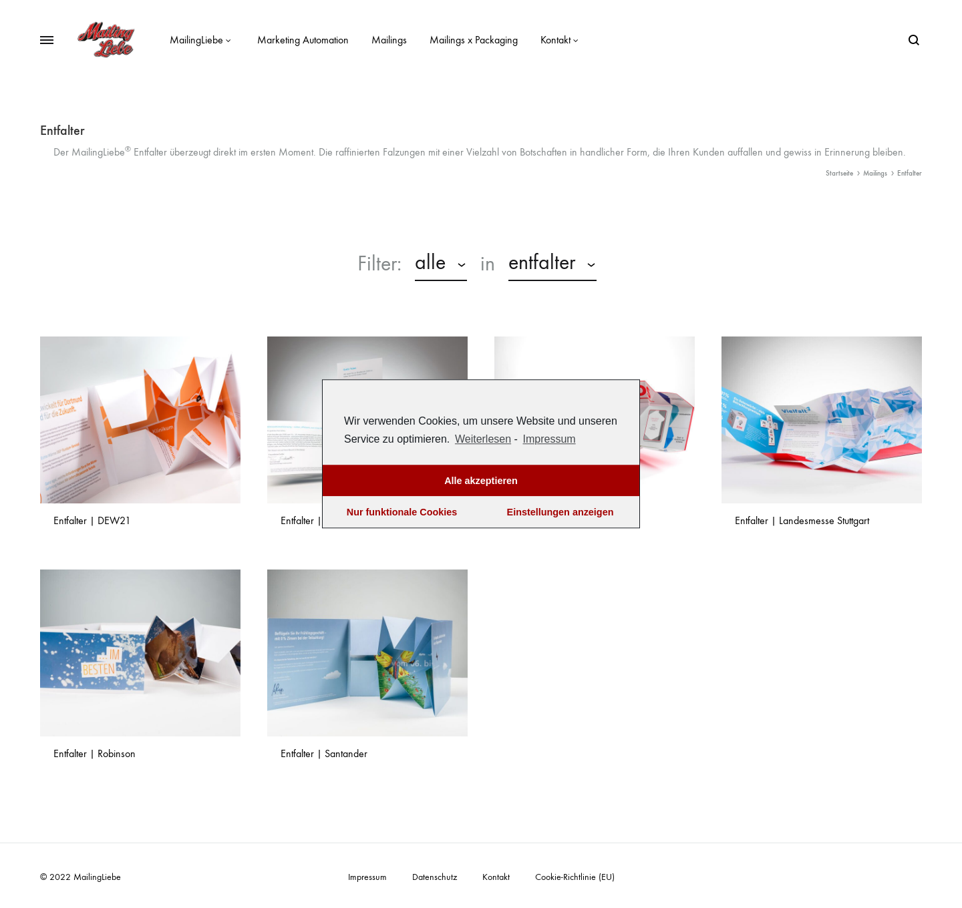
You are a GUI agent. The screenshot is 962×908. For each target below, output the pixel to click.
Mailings (389, 39)
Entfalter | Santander (324, 753)
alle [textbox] (430, 262)
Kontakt (561, 39)
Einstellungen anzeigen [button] (560, 512)
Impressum (367, 877)
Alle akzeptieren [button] (481, 480)
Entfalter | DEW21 (92, 520)
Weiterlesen (483, 439)
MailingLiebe (202, 39)
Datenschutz (434, 877)
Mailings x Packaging (474, 39)
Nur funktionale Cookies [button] (402, 512)
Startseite (839, 173)
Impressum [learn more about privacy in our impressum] (549, 439)
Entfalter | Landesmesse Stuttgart (802, 520)
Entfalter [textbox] (541, 262)
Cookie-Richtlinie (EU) (575, 877)
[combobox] (441, 264)
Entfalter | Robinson (94, 753)
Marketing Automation (303, 39)
